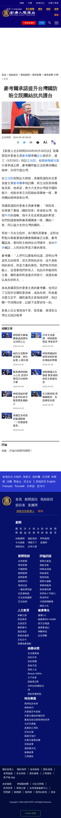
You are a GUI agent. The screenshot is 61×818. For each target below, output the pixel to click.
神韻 (22, 3)
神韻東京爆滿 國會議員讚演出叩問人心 (20, 338)
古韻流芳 (22, 623)
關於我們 (21, 769)
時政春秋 (44, 573)
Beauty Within (35, 673)
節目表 (20, 505)
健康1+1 (42, 615)
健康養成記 (43, 627)
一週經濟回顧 (25, 589)
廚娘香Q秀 (33, 681)
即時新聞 (44, 538)
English (51, 481)
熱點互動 (44, 565)
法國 (9, 481)
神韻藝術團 (22, 784)
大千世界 (32, 677)
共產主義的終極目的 (34, 715)
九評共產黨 (30, 723)
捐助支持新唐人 (25, 511)
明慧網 (6, 792)
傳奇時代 (29, 707)
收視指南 (34, 769)
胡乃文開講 (43, 623)
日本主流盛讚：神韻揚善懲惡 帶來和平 (50, 338)
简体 (56, 3)
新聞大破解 (45, 581)
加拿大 (27, 476)
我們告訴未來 (31, 703)
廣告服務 (34, 773)
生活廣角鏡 (33, 653)
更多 (53, 792)
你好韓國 (32, 661)
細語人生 (44, 605)
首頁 (4, 75)
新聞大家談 (45, 561)
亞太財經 (22, 601)
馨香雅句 (22, 627)
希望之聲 (21, 788)
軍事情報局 (45, 585)
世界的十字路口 (48, 593)
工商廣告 (29, 756)
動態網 (17, 792)
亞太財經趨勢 (25, 597)
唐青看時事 (45, 589)
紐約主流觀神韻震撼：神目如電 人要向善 (20, 356)
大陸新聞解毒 (46, 601)
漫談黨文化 (30, 748)
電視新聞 (25, 75)
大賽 (30, 3)
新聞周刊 (22, 581)
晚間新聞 (22, 573)
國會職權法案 (50, 160)
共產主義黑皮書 (32, 740)
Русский (19, 486)
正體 (50, 3)
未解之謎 (22, 615)
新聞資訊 (31, 499)
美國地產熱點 (24, 643)
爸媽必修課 (23, 635)
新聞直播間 (29, 23)
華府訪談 (22, 585)
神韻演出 (20, 546)
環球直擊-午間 (51, 75)
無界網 (28, 792)
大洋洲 (46, 476)
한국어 (41, 486)
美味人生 (32, 669)
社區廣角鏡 (23, 593)
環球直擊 (36, 75)
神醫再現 (42, 631)
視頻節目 (13, 75)
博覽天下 (32, 542)
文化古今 (22, 639)
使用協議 (8, 773)
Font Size (45, 142)
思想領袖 (44, 577)
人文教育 (23, 610)
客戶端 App (9, 777)
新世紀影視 (41, 792)
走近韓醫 (42, 635)
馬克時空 (44, 597)
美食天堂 (32, 665)
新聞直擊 (22, 577)
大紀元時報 (38, 784)
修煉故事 (29, 752)
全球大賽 (32, 546)
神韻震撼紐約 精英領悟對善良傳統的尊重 (49, 356)
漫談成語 (22, 631)
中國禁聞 (22, 569)
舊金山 (17, 481)
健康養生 (44, 610)
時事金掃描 (45, 569)
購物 (40, 511)
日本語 (31, 486)
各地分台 (40, 3)
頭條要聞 (20, 538)
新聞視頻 (24, 556)
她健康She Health (47, 619)
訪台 (40, 155)
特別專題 (30, 698)
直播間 (33, 505)
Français (7, 486)
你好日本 (32, 657)
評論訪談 (45, 556)
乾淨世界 (8, 788)
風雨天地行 (30, 736)
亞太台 (27, 481)
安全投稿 (21, 773)
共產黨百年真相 (32, 711)
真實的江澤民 (31, 728)
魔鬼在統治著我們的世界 (36, 719)
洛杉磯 (36, 476)
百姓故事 (29, 744)
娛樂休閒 (33, 648)
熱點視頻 (32, 538)
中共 (7, 215)
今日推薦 (20, 542)
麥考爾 (26, 155)
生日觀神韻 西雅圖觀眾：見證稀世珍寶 (50, 397)
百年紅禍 (29, 732)
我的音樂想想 (34, 694)
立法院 (31, 160)
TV (42, 23)
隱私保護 (47, 769)
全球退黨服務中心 (38, 788)
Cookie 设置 (30, 813)
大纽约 (17, 476)
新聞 (18, 522)
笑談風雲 (22, 619)
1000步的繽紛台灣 (36, 688)
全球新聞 (22, 561)
